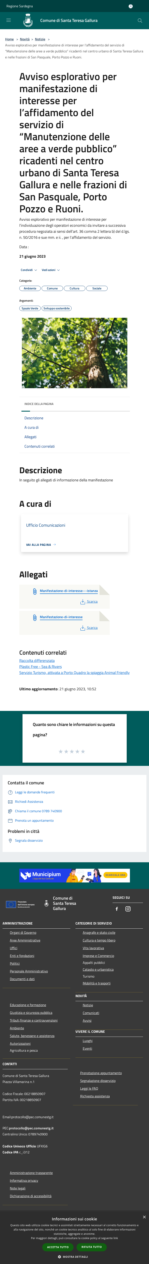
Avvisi (87, 1020)
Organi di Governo (23, 932)
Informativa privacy (24, 1180)
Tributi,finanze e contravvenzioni (34, 1020)
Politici (15, 963)
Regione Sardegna (19, 6)
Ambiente (17, 1028)
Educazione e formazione (28, 1004)
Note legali (18, 1188)
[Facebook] (117, 909)
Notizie (40, 39)
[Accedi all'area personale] (131, 6)
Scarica (88, 601)
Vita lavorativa (93, 948)
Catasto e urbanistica (98, 969)
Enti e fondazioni (22, 955)
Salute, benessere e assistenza (32, 1035)
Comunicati (91, 1012)
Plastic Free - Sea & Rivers (40, 666)
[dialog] (74, 1238)
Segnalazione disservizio (98, 1080)
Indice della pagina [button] (38, 404)
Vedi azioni (51, 270)
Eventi (87, 1048)
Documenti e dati (22, 978)
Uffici (13, 948)
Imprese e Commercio (98, 955)
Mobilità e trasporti (97, 983)
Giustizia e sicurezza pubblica (31, 1012)
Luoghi (88, 1040)
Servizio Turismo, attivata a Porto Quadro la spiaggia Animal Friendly (74, 672)
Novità (25, 39)
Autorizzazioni (20, 1043)
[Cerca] (140, 20)
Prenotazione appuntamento (101, 1072)
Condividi (29, 270)
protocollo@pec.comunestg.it (31, 1128)
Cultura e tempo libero (99, 940)
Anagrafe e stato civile (99, 932)
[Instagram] (128, 909)
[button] (74, 1257)
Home (9, 39)
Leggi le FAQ (89, 1088)
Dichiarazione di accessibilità (30, 1196)
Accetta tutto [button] (58, 1247)
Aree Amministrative (25, 940)
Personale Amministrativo (29, 971)
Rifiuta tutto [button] (91, 1247)
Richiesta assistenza (95, 1096)
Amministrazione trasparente (31, 1172)
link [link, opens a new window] (115, 1238)
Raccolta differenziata (37, 660)
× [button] (144, 1217)
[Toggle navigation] (8, 20)
